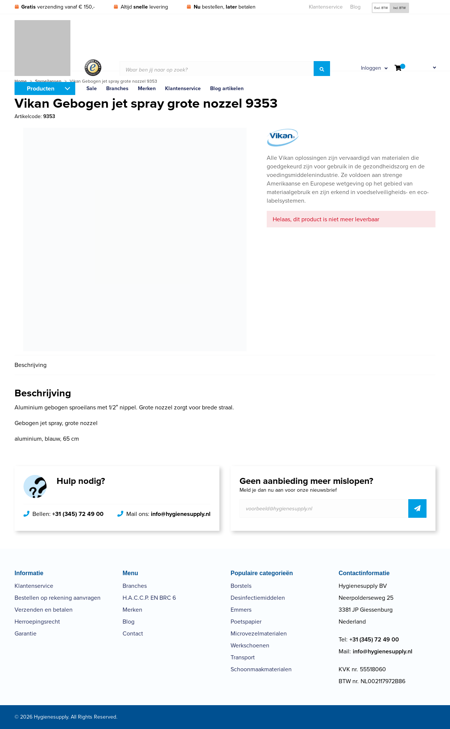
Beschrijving (31, 365)
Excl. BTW (381, 8)
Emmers (241, 609)
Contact (133, 633)
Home (21, 81)
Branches (135, 585)
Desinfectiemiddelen (258, 597)
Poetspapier (246, 621)
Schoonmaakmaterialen (261, 669)
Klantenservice (326, 7)
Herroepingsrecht (37, 621)
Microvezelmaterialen (259, 633)
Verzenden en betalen (44, 609)
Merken (132, 609)
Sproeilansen (48, 81)
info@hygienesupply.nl (180, 514)
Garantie (26, 633)
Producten (40, 88)
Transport (243, 657)
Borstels (241, 585)
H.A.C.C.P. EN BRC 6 (149, 597)
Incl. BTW (399, 8)
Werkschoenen (250, 645)
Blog (355, 7)
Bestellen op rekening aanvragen (58, 597)
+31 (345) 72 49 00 (78, 514)
